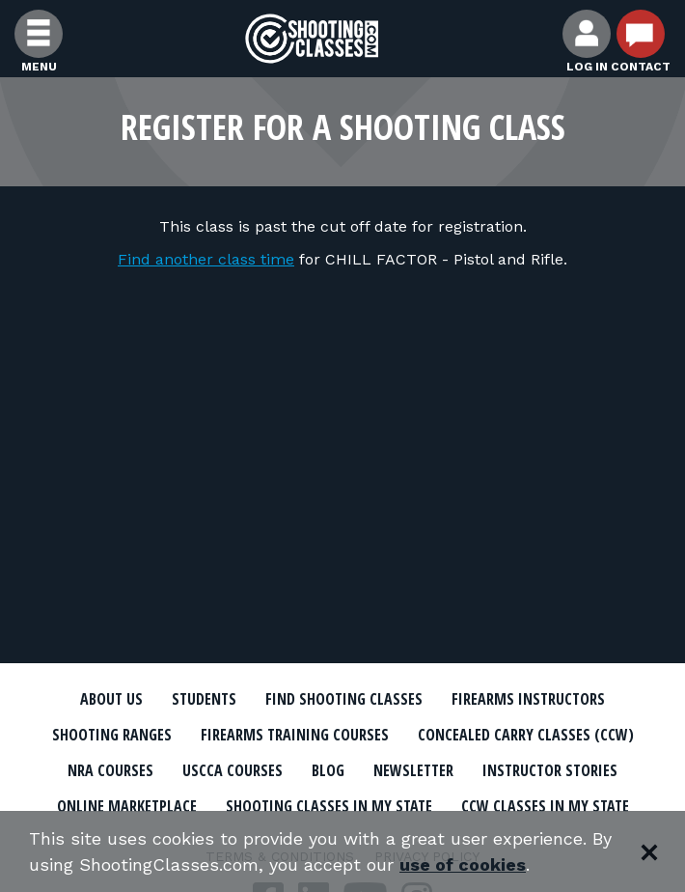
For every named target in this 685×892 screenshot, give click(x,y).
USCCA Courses (232, 770)
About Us (111, 699)
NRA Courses (110, 770)
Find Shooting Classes (344, 699)
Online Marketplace (127, 806)
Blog (328, 770)
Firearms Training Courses (295, 734)
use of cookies (462, 864)
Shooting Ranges (112, 734)
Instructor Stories (549, 770)
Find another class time (206, 259)
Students (204, 699)
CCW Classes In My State (545, 806)
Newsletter (413, 770)
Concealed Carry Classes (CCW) (526, 734)
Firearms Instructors (528, 699)
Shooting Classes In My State (329, 806)
